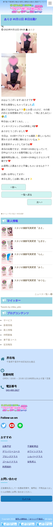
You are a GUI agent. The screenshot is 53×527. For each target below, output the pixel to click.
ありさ (31, 29)
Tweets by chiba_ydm (11, 307)
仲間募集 (8, 334)
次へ (39, 202)
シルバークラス (35, 456)
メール (26, 498)
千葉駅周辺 (32, 446)
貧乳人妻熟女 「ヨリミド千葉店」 (30, 519)
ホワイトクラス (35, 451)
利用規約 (6, 466)
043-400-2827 (12, 390)
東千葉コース (10, 339)
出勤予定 (6, 446)
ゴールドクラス (10, 461)
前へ (13, 187)
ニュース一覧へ (43, 294)
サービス (8, 320)
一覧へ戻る (26, 194)
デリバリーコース (11, 451)
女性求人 (31, 461)
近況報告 (8, 344)
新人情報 (8, 330)
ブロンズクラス (10, 456)
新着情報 (8, 325)
